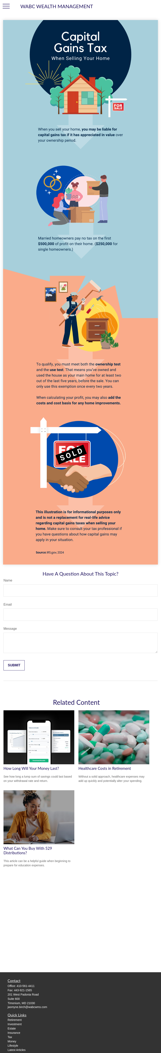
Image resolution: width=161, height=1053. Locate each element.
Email (7, 604)
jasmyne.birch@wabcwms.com (27, 1007)
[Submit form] (14, 665)
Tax (10, 1037)
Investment (15, 1024)
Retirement (15, 1020)
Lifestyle (13, 1045)
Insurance (14, 1032)
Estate (12, 1028)
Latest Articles (16, 1050)
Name (7, 580)
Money (12, 1041)
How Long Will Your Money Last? (31, 768)
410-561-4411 (25, 986)
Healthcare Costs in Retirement (104, 768)
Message (10, 628)
